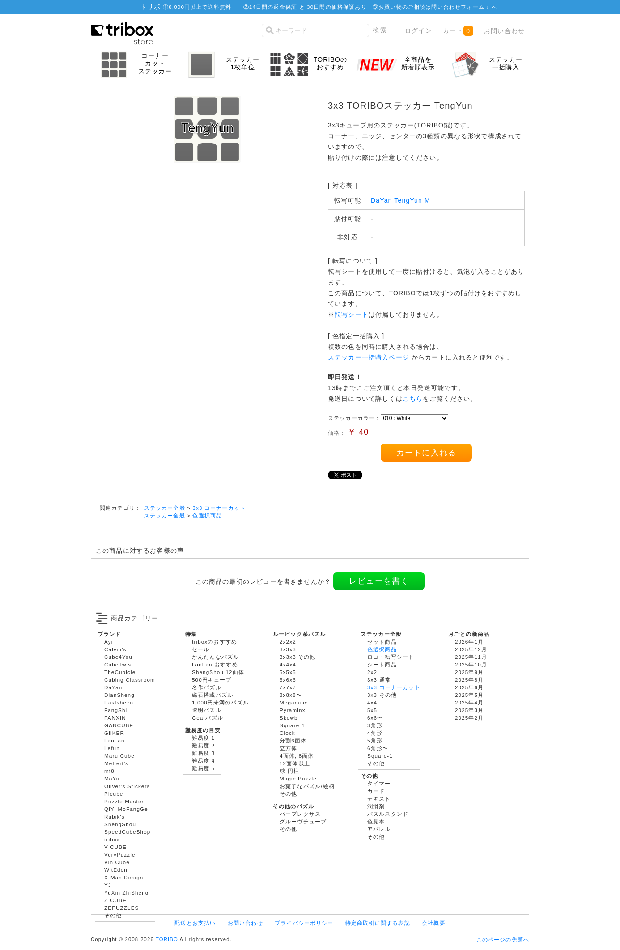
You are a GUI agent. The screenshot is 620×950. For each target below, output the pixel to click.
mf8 (109, 771)
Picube (113, 794)
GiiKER (114, 733)
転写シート (352, 314)
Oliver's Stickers (127, 786)
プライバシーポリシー (304, 923)
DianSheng (119, 695)
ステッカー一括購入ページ (368, 357)
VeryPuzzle (120, 854)
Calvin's (115, 649)
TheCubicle (120, 672)
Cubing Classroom (129, 680)
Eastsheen (118, 702)
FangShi (115, 710)
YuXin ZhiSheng (126, 892)
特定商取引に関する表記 (377, 923)
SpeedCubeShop (127, 832)
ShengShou (120, 824)
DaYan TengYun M (400, 200)
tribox (112, 839)
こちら (413, 398)
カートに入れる (426, 452)
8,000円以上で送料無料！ (203, 7)
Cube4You (118, 657)
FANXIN (115, 718)
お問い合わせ (504, 30)
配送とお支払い (195, 923)
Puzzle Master (124, 801)
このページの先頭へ (502, 939)
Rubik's (114, 816)
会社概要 (434, 923)
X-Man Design (123, 877)
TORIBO (167, 939)
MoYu (111, 778)
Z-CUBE (115, 900)
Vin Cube (117, 862)
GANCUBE (118, 725)
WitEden (115, 870)
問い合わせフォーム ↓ (461, 7)
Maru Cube (119, 756)
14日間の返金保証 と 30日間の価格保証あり (308, 7)
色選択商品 (207, 515)
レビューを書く (379, 581)
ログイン (418, 30)
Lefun (112, 748)
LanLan (114, 740)
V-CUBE (115, 847)
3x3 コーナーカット (219, 508)
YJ (107, 885)
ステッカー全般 (164, 508)
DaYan (113, 687)
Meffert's (116, 763)
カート (458, 31)
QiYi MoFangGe (126, 809)
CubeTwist (118, 664)
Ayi (108, 642)
